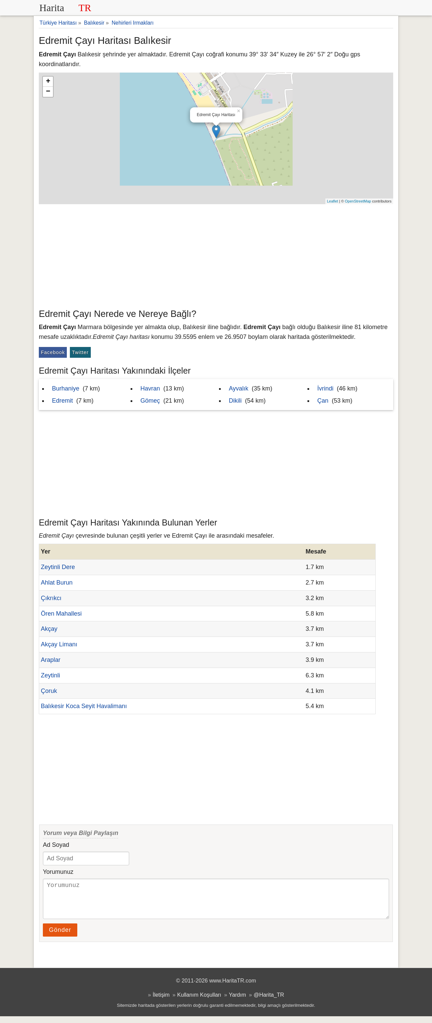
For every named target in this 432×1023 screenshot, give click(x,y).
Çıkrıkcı (51, 598)
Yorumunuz (58, 871)
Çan (322, 400)
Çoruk (49, 691)
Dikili (235, 400)
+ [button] (48, 82)
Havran (150, 388)
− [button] (48, 92)
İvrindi (325, 388)
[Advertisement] (216, 255)
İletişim (161, 1001)
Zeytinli (50, 675)
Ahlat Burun (57, 582)
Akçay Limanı (59, 644)
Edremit (62, 400)
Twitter (80, 352)
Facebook (53, 352)
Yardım (237, 1001)
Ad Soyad (56, 844)
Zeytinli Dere (58, 567)
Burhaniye (65, 388)
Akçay (49, 628)
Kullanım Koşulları (199, 1001)
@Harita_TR (269, 1001)
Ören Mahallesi (61, 613)
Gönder (60, 936)
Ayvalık (238, 388)
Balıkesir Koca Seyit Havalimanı (84, 706)
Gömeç (150, 400)
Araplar (50, 659)
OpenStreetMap (358, 201)
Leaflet (332, 201)
